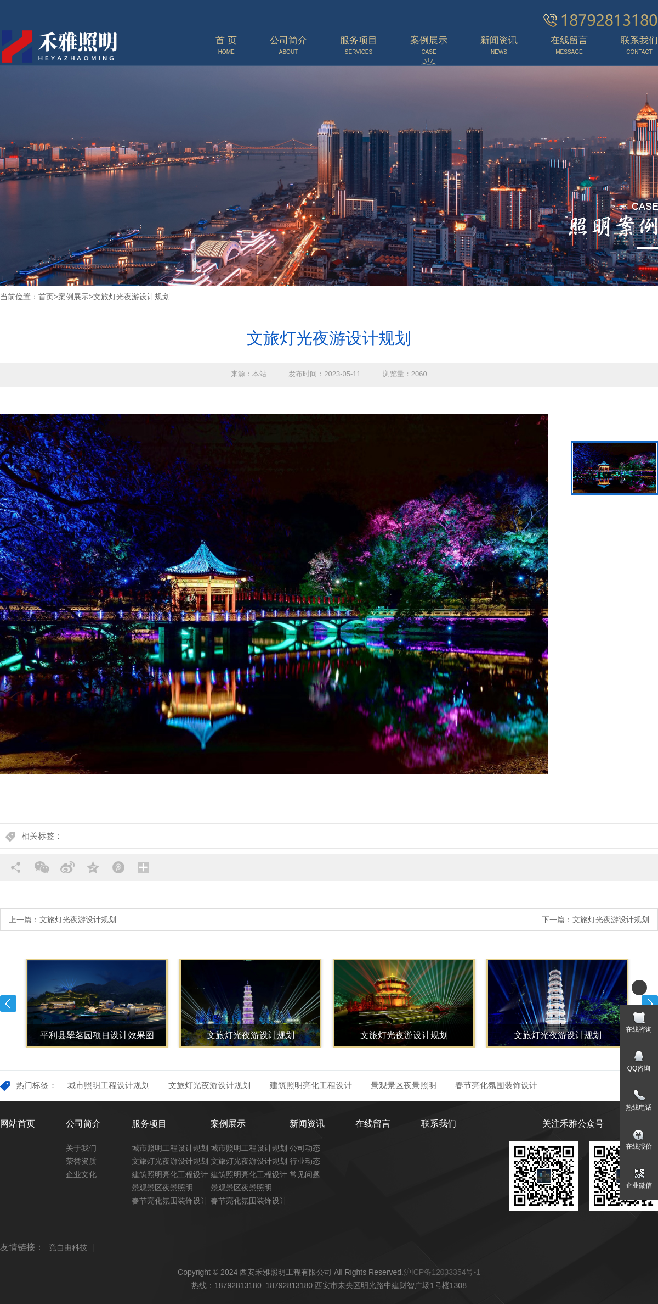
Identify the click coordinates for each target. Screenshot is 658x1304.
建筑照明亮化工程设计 (311, 1085)
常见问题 (305, 1174)
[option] (274, 594)
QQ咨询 (639, 1068)
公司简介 (83, 1123)
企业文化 (81, 1174)
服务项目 (149, 1123)
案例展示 (73, 296)
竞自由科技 (68, 1247)
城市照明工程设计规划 (108, 1085)
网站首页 (17, 1123)
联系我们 (438, 1123)
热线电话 (639, 1107)
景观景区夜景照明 (403, 1085)
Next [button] (650, 1003)
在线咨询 (639, 1029)
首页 (46, 296)
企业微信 (639, 1185)
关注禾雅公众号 (573, 1123)
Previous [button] (8, 1003)
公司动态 (305, 1148)
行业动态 (305, 1161)
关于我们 (81, 1148)
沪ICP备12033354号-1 (442, 1272)
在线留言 (372, 1123)
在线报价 (639, 1146)
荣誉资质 (81, 1161)
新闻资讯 (307, 1123)
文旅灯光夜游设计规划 (131, 296)
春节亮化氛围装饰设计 (496, 1085)
